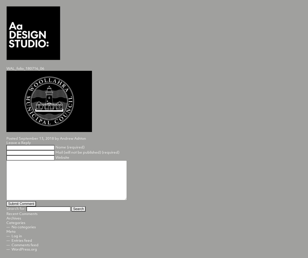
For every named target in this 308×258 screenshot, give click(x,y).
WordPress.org (24, 249)
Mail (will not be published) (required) (87, 152)
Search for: (16, 208)
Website (62, 157)
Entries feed (22, 240)
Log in (17, 236)
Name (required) (69, 147)
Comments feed (25, 245)
